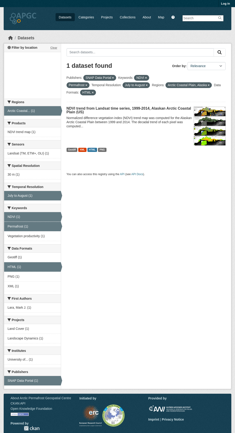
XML (82, 149)
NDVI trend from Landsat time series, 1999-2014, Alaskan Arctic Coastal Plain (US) (129, 110)
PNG (102, 149)
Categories (86, 17)
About (147, 17)
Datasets (65, 17)
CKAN (31, 428)
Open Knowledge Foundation (31, 408)
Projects (107, 17)
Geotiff (72, 149)
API (122, 174)
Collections (127, 17)
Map (161, 17)
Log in (225, 3)
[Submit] (220, 52)
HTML (92, 149)
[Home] (10, 38)
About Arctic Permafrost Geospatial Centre (41, 398)
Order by (178, 66)
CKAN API (18, 403)
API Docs (137, 174)
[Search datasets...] (140, 52)
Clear (53, 47)
